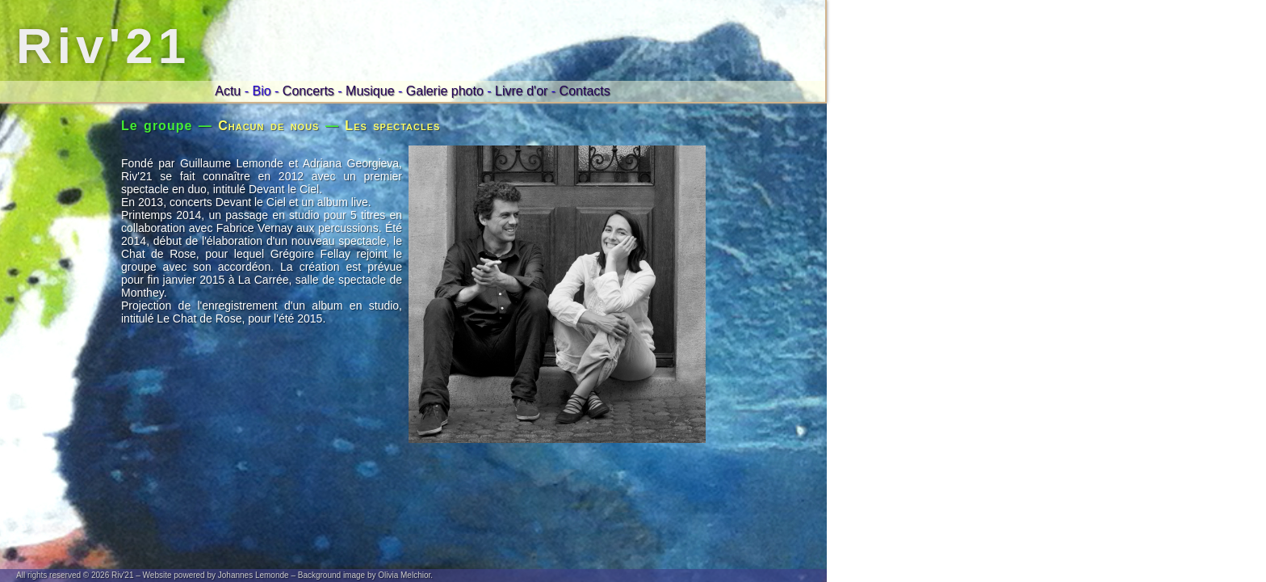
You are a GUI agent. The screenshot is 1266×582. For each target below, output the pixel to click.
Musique (370, 91)
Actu (228, 91)
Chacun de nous (268, 126)
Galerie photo (445, 91)
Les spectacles (392, 126)
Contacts (585, 91)
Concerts (308, 91)
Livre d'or (521, 91)
